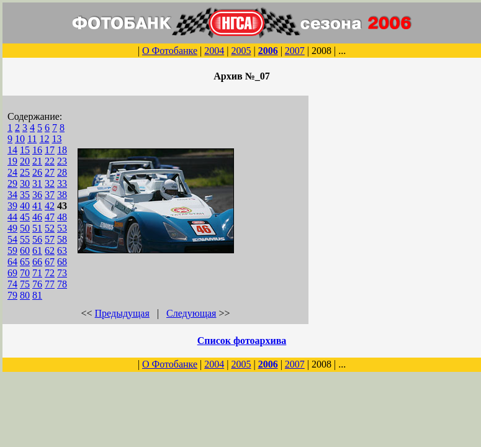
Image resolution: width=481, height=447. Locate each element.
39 (12, 206)
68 (62, 261)
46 (37, 217)
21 (37, 161)
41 (37, 206)
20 (25, 161)
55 (25, 239)
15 (25, 150)
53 (62, 228)
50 (25, 228)
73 (62, 273)
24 (12, 172)
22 (50, 161)
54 (12, 239)
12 (44, 138)
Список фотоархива (242, 340)
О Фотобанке (169, 50)
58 (62, 239)
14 (12, 150)
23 (62, 161)
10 (20, 138)
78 (62, 284)
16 (37, 150)
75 (25, 284)
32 (50, 183)
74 (12, 284)
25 (25, 172)
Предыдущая (122, 313)
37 (50, 194)
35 (25, 194)
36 (37, 194)
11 (32, 138)
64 (12, 261)
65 (25, 261)
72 (50, 273)
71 (37, 273)
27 (50, 172)
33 (62, 183)
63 (62, 250)
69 (12, 273)
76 (37, 284)
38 (62, 194)
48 (62, 217)
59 (12, 250)
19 (12, 161)
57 (50, 239)
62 (50, 250)
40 (25, 206)
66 (37, 261)
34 (12, 194)
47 (50, 217)
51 (37, 228)
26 (37, 172)
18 (62, 150)
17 (50, 150)
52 (50, 228)
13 (56, 138)
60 (25, 250)
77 (50, 284)
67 (50, 261)
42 (50, 206)
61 (37, 250)
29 (12, 183)
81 (37, 295)
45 (25, 217)
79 (12, 295)
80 (25, 295)
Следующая (191, 313)
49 (12, 228)
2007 (295, 50)
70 (25, 273)
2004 (214, 50)
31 (37, 183)
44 (12, 217)
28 (62, 172)
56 (37, 239)
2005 (241, 50)
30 (25, 183)
